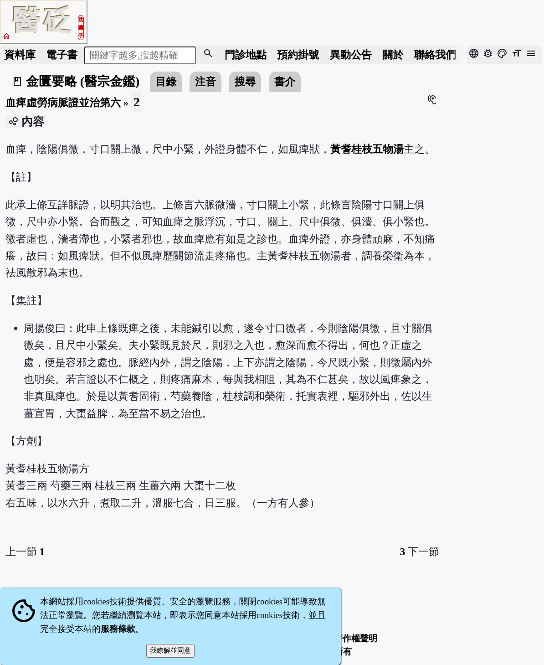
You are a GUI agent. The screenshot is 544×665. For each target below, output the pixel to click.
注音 (205, 82)
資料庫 (20, 55)
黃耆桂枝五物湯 (367, 149)
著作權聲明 (355, 638)
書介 (284, 82)
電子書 (61, 55)
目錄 (165, 82)
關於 (392, 55)
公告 (351, 55)
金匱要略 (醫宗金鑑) (83, 81)
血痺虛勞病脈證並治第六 (63, 102)
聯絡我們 (435, 55)
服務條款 (118, 629)
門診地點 (246, 55)
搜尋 (245, 82)
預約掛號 (298, 55)
